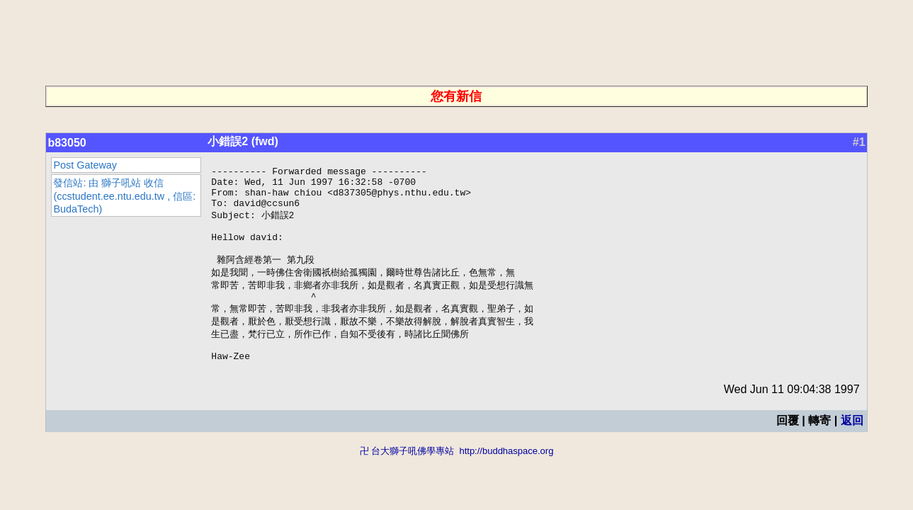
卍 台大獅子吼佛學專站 (407, 477)
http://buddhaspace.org (506, 477)
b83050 (66, 143)
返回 (852, 447)
